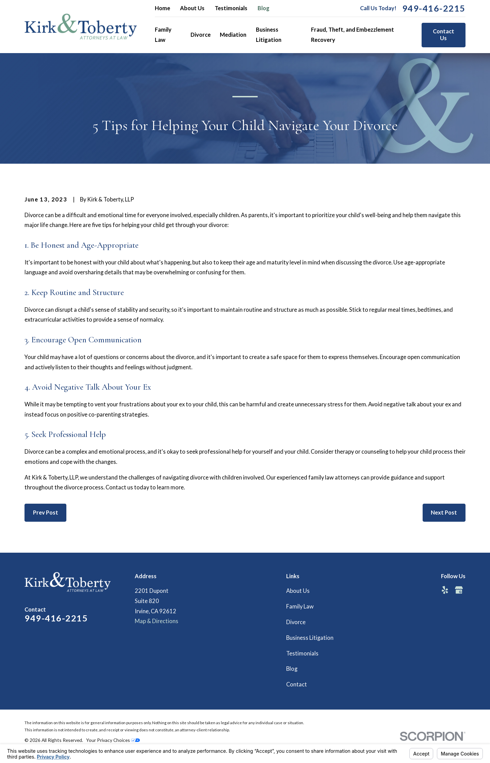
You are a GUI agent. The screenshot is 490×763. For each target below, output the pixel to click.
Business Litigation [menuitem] (268, 34)
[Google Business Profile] (459, 590)
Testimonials (231, 8)
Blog (264, 8)
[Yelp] (445, 590)
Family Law (300, 606)
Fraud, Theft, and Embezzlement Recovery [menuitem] (352, 34)
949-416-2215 (434, 8)
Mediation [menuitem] (233, 34)
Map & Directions (156, 621)
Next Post (444, 512)
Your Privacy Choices (113, 740)
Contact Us (443, 35)
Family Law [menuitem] (163, 34)
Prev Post (45, 512)
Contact (296, 684)
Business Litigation (309, 637)
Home (162, 8)
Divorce (296, 622)
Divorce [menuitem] (201, 34)
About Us (192, 8)
